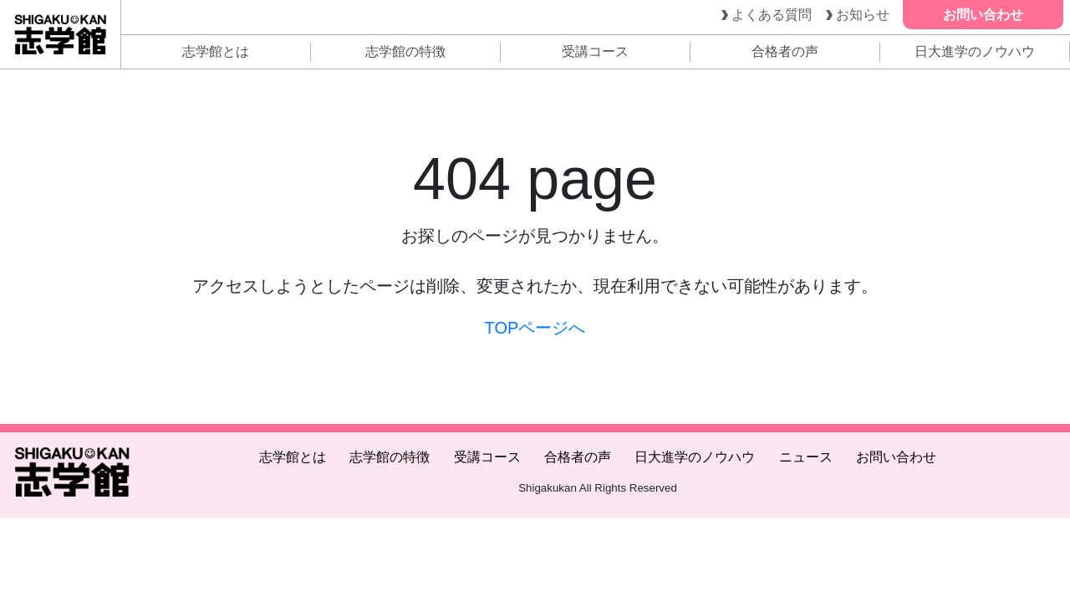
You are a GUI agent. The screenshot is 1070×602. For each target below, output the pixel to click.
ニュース (806, 457)
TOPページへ (535, 328)
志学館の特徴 (405, 51)
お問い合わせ (896, 457)
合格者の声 (785, 51)
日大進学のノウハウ (975, 51)
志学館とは (215, 51)
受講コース (595, 51)
